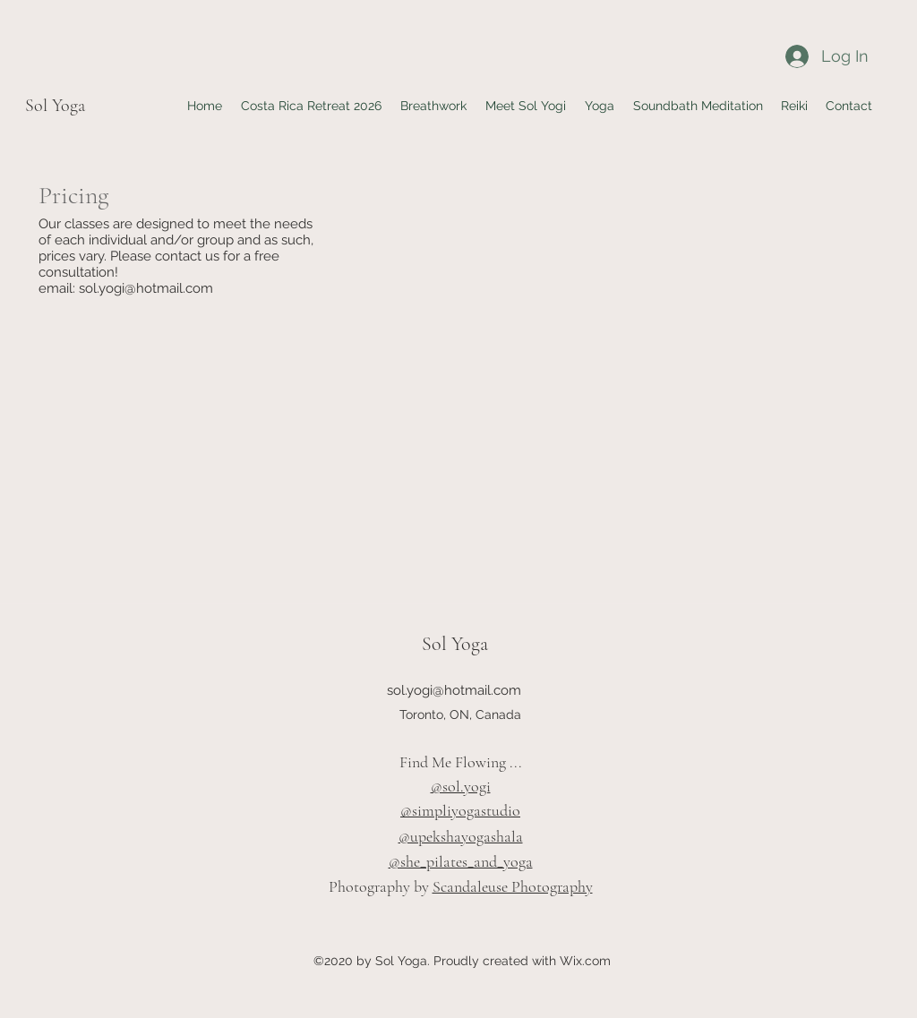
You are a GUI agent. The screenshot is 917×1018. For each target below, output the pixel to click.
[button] (599, 105)
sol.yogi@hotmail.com (146, 288)
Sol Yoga (55, 105)
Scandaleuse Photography (513, 886)
